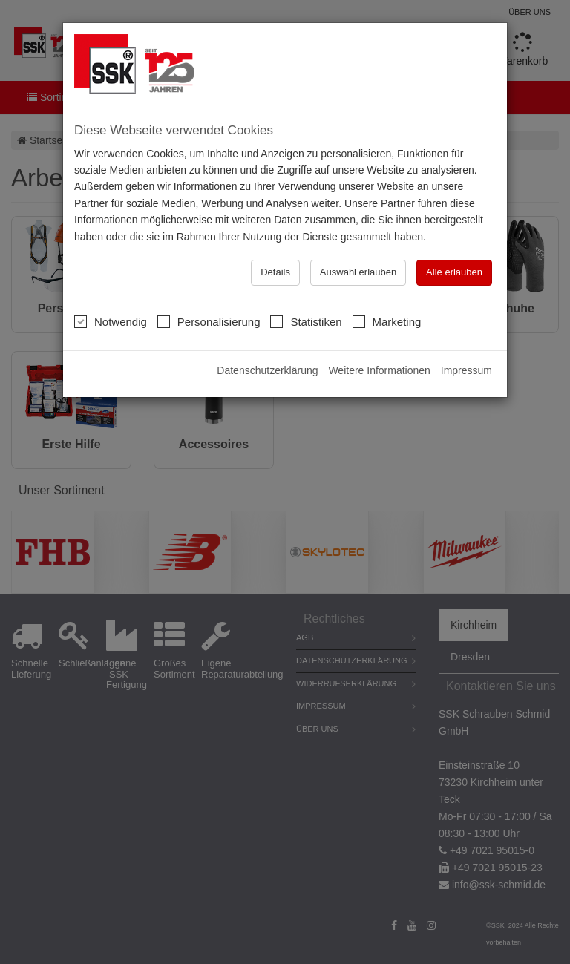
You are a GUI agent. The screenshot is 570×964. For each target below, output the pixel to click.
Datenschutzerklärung (267, 370)
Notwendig (110, 321)
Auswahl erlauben (358, 272)
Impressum (466, 370)
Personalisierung (209, 321)
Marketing (387, 321)
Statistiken (305, 321)
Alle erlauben (454, 272)
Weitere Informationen (379, 370)
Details (275, 272)
